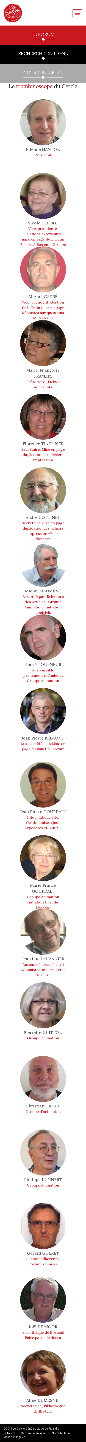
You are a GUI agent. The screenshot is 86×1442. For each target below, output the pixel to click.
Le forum (9, 1433)
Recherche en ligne (33, 1433)
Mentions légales (14, 1437)
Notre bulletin (61, 1433)
